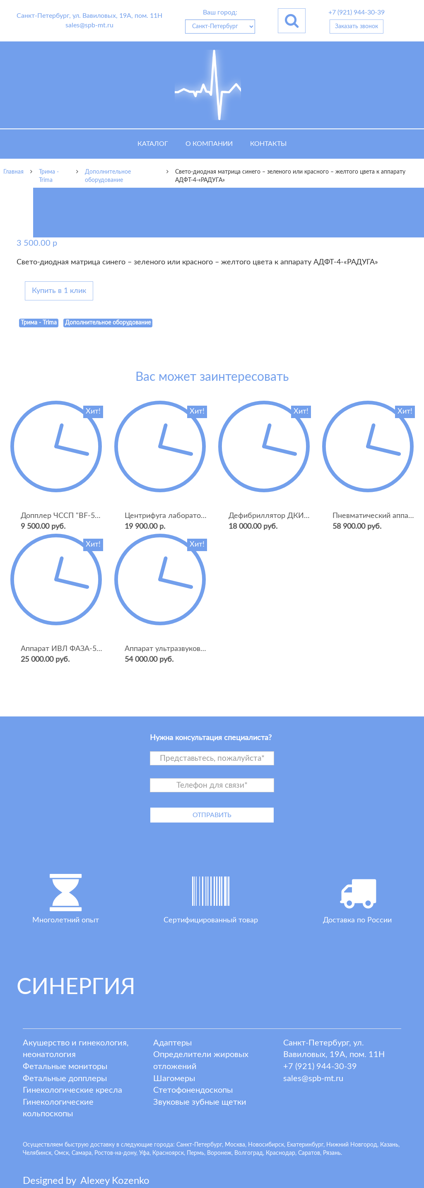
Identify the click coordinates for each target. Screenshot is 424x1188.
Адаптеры (172, 1043)
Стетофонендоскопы (193, 1090)
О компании (209, 143)
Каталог (152, 143)
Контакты (268, 143)
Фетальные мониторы (65, 1066)
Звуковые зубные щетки (199, 1102)
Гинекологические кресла (72, 1090)
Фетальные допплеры (65, 1078)
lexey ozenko (114, 1181)
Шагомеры (174, 1078)
